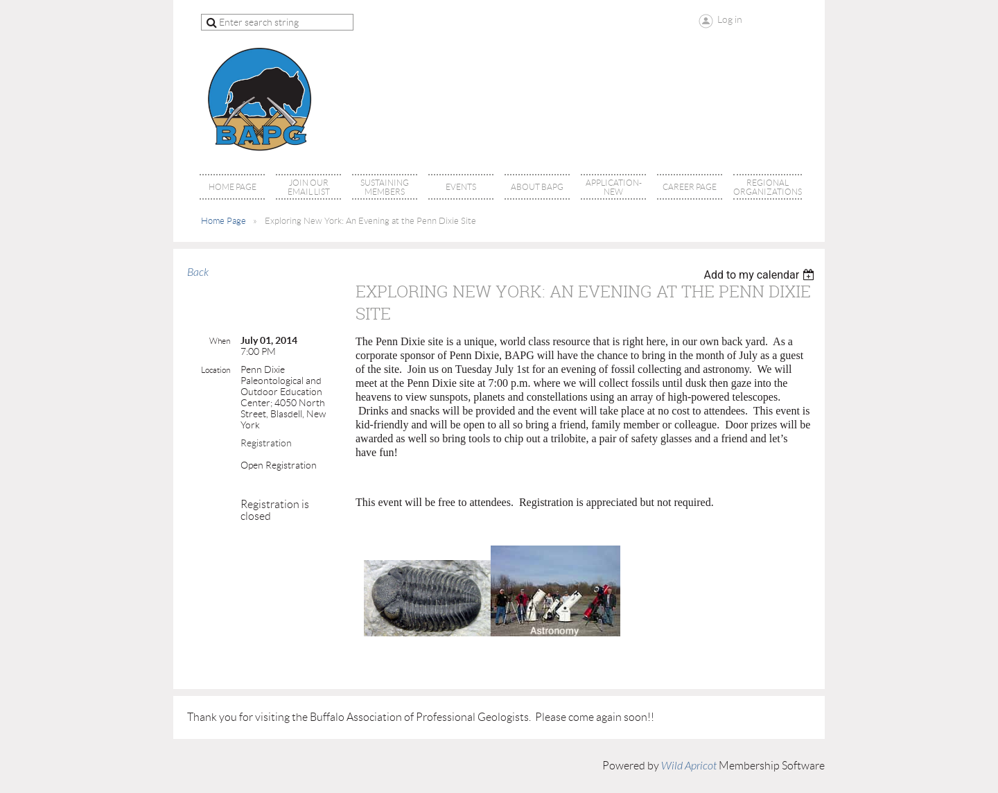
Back (198, 272)
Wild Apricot (689, 766)
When (219, 340)
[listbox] (760, 275)
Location (215, 369)
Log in (729, 19)
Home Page (223, 221)
